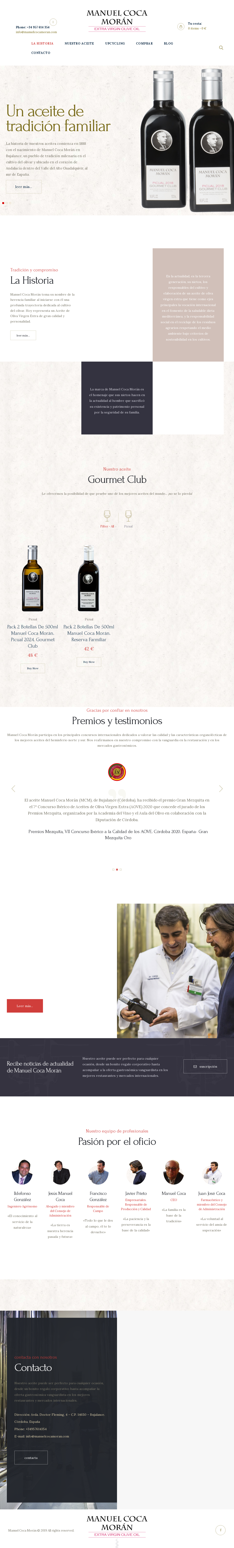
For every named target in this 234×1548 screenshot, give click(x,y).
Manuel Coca (174, 1193)
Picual (32, 620)
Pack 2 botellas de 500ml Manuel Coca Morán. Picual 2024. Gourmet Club (32, 636)
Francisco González (98, 1196)
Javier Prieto (136, 1193)
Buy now (32, 668)
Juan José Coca (211, 1193)
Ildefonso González (22, 1196)
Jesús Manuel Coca (60, 1196)
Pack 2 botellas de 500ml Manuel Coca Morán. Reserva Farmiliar (89, 633)
